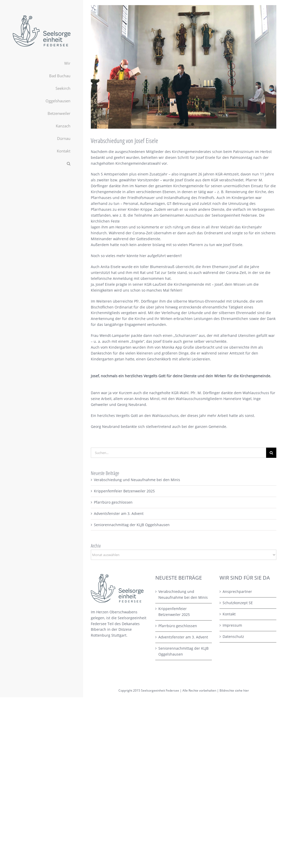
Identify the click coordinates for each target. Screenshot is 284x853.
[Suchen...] (178, 453)
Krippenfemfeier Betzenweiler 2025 (124, 491)
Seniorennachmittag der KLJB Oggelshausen (132, 524)
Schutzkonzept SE (238, 602)
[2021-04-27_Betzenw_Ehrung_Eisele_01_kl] (183, 67)
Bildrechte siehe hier (234, 690)
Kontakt (229, 614)
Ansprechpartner (237, 591)
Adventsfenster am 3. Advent (119, 513)
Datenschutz (233, 636)
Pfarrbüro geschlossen (113, 502)
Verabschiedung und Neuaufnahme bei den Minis (137, 479)
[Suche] (271, 453)
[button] (41, 163)
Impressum (232, 625)
